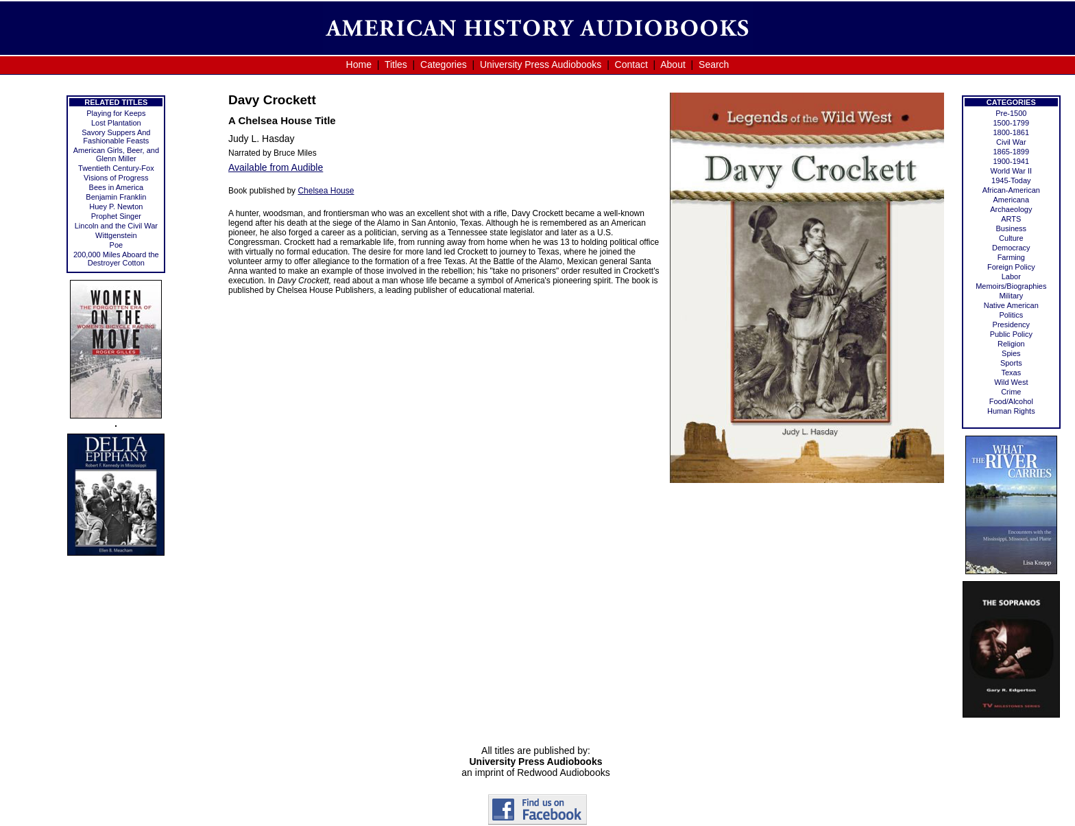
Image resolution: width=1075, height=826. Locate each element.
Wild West (1011, 382)
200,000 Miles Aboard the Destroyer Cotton (116, 258)
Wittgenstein (116, 235)
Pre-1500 (1010, 113)
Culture (1011, 238)
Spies (1011, 353)
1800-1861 (1011, 132)
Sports (1011, 363)
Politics (1011, 315)
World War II (1011, 171)
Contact (631, 64)
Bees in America (116, 187)
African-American (1011, 190)
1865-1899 (1011, 152)
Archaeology (1011, 209)
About (673, 64)
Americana (1011, 200)
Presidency (1011, 324)
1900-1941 (1011, 161)
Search (714, 64)
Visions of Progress (116, 178)
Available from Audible (275, 167)
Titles (396, 64)
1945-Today (1011, 180)
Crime (1011, 392)
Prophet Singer (116, 216)
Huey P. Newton (116, 206)
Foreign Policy (1011, 267)
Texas (1011, 372)
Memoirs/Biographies (1011, 286)
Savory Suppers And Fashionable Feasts (116, 136)
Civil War (1011, 142)
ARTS (1011, 219)
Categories (443, 64)
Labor (1011, 276)
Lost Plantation (116, 123)
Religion (1011, 344)
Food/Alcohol (1011, 401)
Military (1011, 296)
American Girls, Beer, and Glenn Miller (116, 154)
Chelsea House (326, 191)
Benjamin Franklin (116, 197)
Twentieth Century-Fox (116, 168)
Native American (1011, 305)
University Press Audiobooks (540, 64)
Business (1010, 228)
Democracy (1011, 248)
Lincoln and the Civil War (116, 226)
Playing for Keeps (115, 113)
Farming (1011, 257)
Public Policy (1011, 334)
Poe (116, 245)
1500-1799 (1011, 123)
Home (359, 64)
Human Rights (1011, 411)
